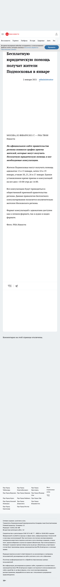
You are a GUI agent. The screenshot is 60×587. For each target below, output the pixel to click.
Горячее (16, 41)
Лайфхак (24, 41)
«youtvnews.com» (20, 521)
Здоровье (41, 41)
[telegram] (17, 286)
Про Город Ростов (23, 506)
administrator (46, 79)
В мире (32, 41)
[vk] (10, 286)
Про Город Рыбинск (23, 498)
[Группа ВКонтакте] (48, 495)
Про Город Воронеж (9, 493)
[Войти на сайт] (56, 34)
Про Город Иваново (23, 493)
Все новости (5, 41)
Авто (48, 41)
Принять (51, 47)
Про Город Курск (8, 498)
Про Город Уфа (36, 498)
